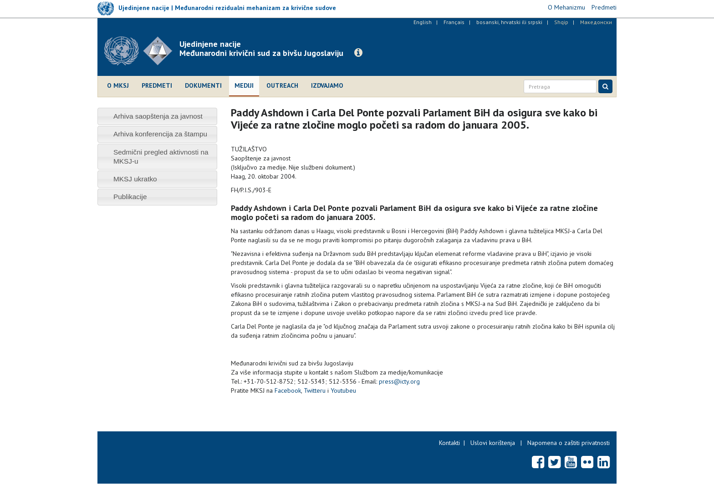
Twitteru (315, 390)
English (422, 22)
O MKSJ (118, 85)
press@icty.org (399, 381)
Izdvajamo (327, 85)
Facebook (288, 390)
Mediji (244, 85)
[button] (358, 52)
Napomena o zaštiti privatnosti (568, 443)
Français (454, 22)
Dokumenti (203, 85)
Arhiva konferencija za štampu (160, 134)
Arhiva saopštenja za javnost (158, 116)
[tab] (157, 116)
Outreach (282, 85)
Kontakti (449, 443)
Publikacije (130, 196)
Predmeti (157, 85)
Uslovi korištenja (492, 443)
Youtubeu (343, 390)
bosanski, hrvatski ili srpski (509, 22)
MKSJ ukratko (135, 179)
